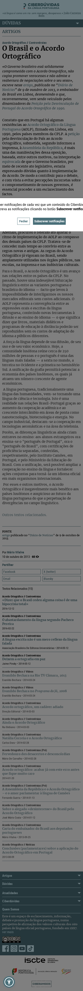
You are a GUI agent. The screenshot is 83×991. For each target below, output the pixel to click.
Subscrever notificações (49, 221)
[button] (9, 982)
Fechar (23, 221)
